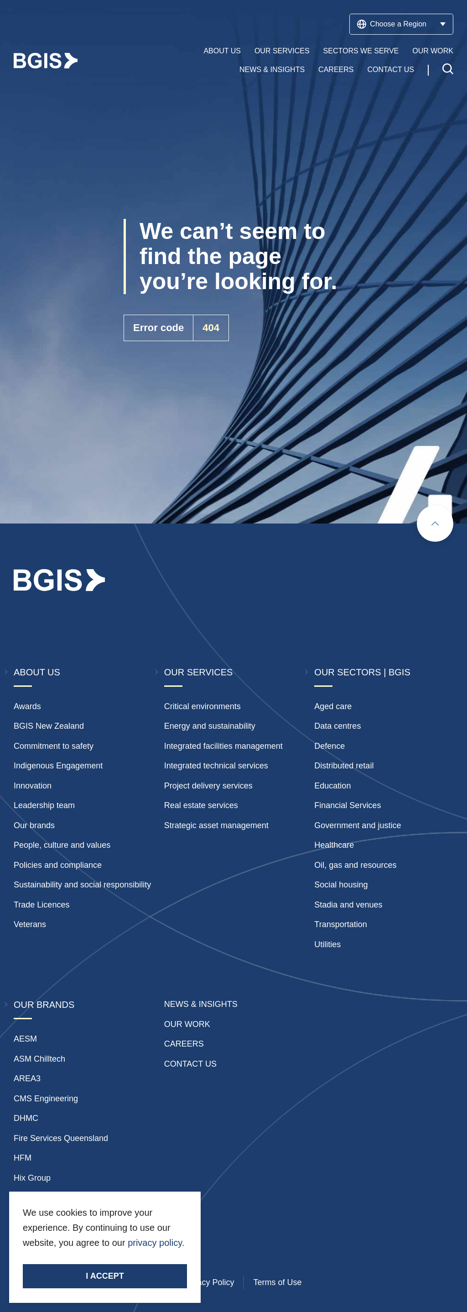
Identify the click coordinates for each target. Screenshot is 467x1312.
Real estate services (201, 805)
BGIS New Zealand (49, 726)
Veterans (30, 924)
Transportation (340, 924)
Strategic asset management (216, 825)
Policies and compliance (58, 865)
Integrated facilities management (223, 746)
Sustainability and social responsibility (82, 884)
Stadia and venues (348, 904)
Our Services (282, 51)
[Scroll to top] (435, 523)
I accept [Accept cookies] (105, 1276)
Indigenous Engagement (58, 765)
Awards (27, 706)
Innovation (33, 785)
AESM (25, 1038)
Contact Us (390, 69)
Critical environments (202, 706)
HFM (22, 1157)
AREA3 (27, 1078)
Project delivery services (208, 785)
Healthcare (334, 845)
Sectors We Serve (361, 51)
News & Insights (272, 69)
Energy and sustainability (209, 726)
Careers (335, 69)
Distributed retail (344, 765)
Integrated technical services (216, 765)
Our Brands (44, 1005)
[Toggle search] (447, 70)
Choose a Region (401, 24)
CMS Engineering (46, 1098)
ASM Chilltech (39, 1058)
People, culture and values (62, 845)
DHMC (26, 1118)
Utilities (327, 944)
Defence (329, 746)
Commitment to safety (53, 746)
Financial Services (347, 805)
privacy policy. (156, 1243)
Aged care (333, 706)
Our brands (34, 825)
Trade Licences (41, 904)
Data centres (337, 726)
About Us (222, 51)
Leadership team (44, 805)
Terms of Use (277, 1282)
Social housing (341, 884)
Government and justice (357, 825)
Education (332, 785)
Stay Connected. (58, 1259)
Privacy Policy (208, 1282)
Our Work (432, 51)
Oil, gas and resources (355, 865)
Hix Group (32, 1177)
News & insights (201, 1004)
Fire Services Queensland (61, 1138)
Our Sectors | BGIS (362, 672)
